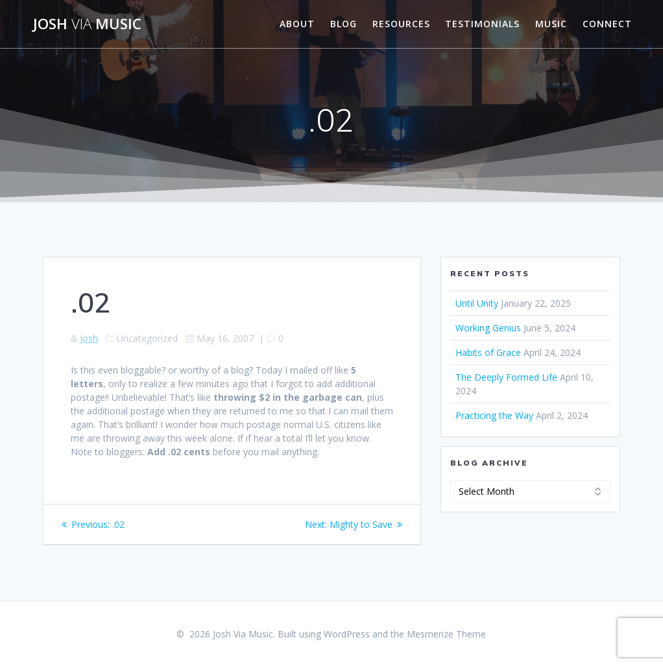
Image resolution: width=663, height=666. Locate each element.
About (297, 24)
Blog (343, 24)
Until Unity (476, 303)
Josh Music (87, 24)
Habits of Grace (488, 352)
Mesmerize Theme (446, 634)
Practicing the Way (494, 415)
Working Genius (488, 328)
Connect (607, 24)
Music (551, 24)
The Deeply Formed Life (506, 377)
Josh (89, 338)
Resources (401, 24)
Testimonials (482, 24)
